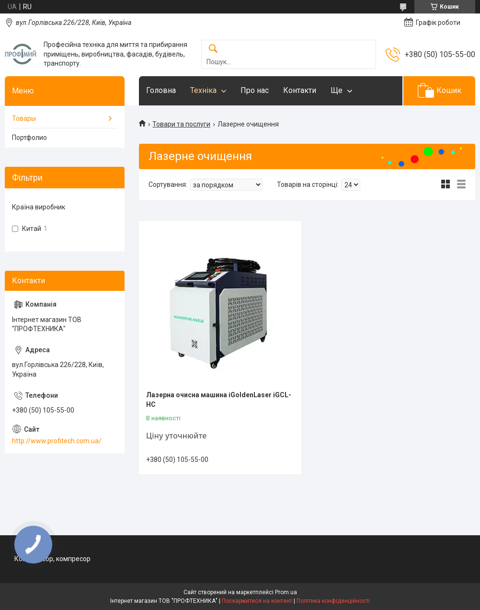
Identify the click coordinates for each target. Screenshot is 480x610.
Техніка (203, 90)
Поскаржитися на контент (257, 601)
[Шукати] (213, 49)
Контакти (299, 90)
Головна (161, 90)
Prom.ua (286, 592)
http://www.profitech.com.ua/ (57, 441)
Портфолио (29, 137)
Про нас (254, 90)
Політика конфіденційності (333, 601)
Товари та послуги (181, 124)
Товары (24, 118)
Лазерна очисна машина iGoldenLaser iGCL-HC (218, 399)
